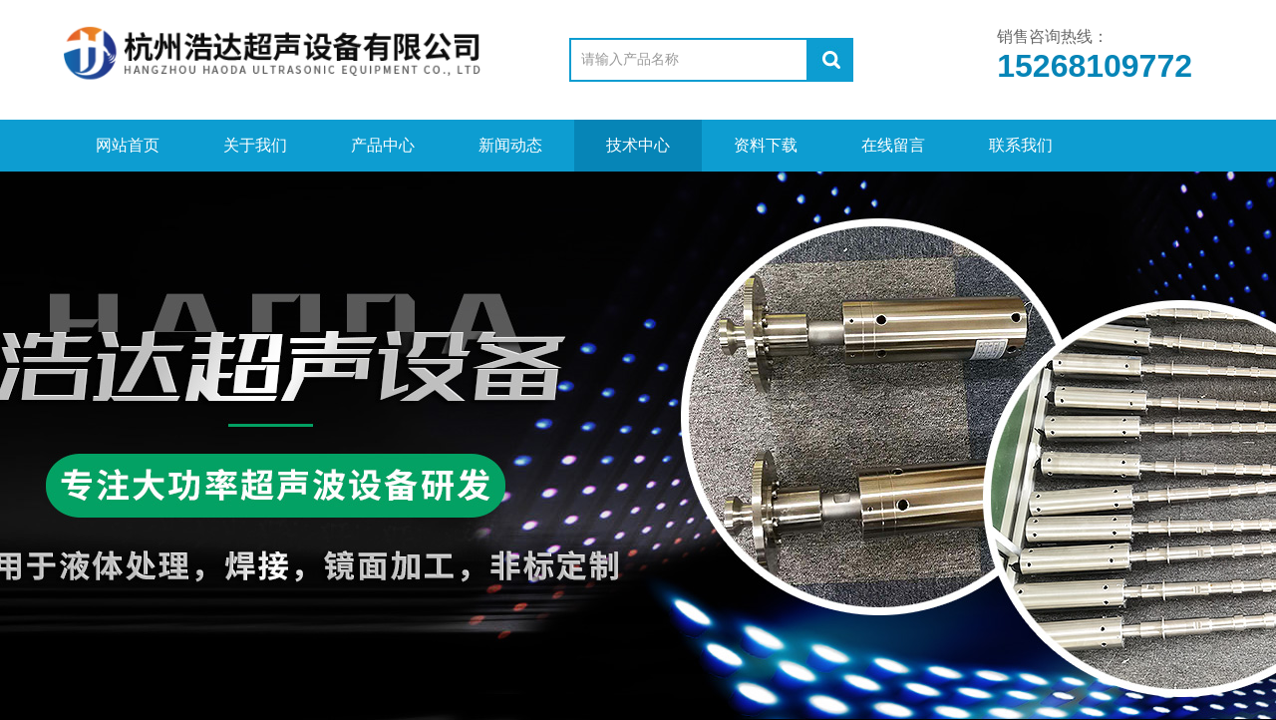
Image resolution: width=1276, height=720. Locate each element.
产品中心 (383, 145)
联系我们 (1021, 145)
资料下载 (766, 145)
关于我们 (255, 145)
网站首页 (128, 145)
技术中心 (638, 145)
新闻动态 (510, 145)
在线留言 (893, 145)
